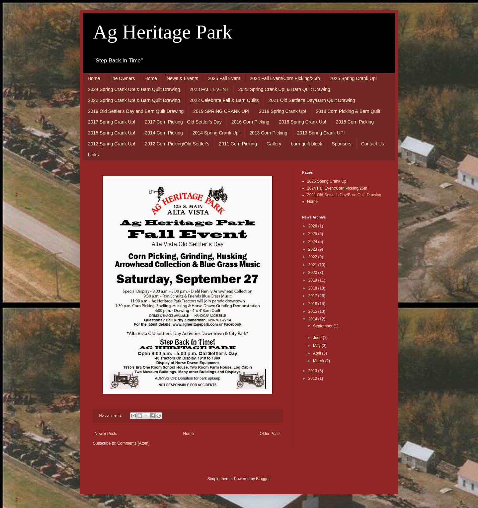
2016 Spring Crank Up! (302, 122)
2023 (313, 249)
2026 (313, 226)
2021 (313, 265)
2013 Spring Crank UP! (321, 132)
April (317, 353)
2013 (313, 371)
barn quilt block (306, 143)
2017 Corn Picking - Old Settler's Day (183, 122)
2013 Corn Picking (268, 132)
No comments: (111, 415)
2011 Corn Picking (238, 143)
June (318, 337)
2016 (313, 303)
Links (93, 154)
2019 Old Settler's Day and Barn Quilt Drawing (136, 111)
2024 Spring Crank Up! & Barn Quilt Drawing (134, 89)
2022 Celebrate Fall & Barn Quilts (224, 100)
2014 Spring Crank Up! (216, 132)
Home (94, 78)
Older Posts (270, 433)
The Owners (122, 78)
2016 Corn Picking (250, 122)
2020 (313, 272)
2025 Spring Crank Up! (353, 78)
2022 (313, 257)
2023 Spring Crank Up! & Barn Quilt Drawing (284, 89)
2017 (313, 296)
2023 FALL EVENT (209, 89)
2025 (313, 233)
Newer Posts (106, 433)
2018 (313, 288)
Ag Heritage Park (162, 32)
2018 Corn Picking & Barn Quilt (348, 111)
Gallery (274, 143)
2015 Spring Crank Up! (111, 132)
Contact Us (372, 143)
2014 (313, 319)
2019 (313, 280)
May (317, 345)
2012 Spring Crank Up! (111, 143)
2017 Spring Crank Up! (111, 122)
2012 (313, 378)
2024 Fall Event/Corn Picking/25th (285, 78)
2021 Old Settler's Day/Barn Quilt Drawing (312, 100)
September (323, 326)
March (319, 361)
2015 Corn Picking (355, 122)
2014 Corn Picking (164, 132)
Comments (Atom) (133, 443)
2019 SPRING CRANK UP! (221, 111)
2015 (313, 311)
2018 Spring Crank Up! (282, 111)
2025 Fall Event (224, 78)
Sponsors (341, 143)
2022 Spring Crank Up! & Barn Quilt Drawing (134, 100)
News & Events (182, 78)
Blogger (263, 478)
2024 (313, 241)
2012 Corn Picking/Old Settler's (177, 143)
